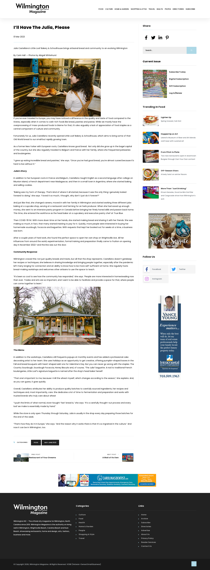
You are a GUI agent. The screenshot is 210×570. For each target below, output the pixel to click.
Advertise (145, 530)
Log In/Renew (175, 93)
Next (198, 231)
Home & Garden (99, 9)
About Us (145, 534)
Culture (82, 9)
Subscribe (188, 9)
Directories (173, 9)
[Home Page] (32, 4)
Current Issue (152, 61)
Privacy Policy (147, 538)
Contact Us (146, 546)
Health (148, 9)
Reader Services (148, 542)
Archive (144, 518)
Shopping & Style (120, 9)
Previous (136, 231)
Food (71, 9)
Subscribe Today (177, 72)
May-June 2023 (50, 442)
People (159, 9)
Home (143, 514)
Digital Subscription (179, 79)
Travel (137, 9)
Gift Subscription (177, 86)
